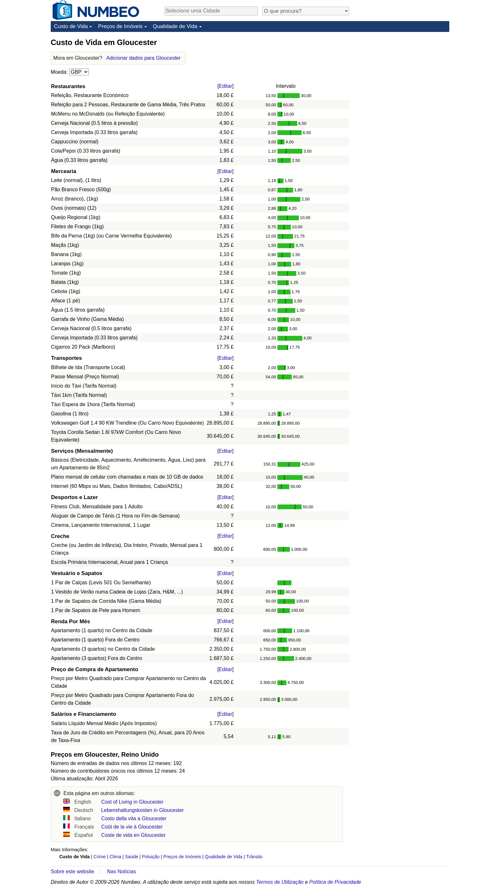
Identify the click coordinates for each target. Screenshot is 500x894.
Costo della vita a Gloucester (133, 818)
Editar (225, 86)
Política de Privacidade (335, 882)
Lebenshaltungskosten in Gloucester (142, 810)
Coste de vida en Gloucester (133, 835)
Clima (115, 856)
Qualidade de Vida (175, 26)
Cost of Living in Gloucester (132, 802)
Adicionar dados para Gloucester (143, 58)
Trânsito (254, 856)
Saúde (131, 856)
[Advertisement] (401, 77)
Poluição (150, 856)
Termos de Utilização (280, 882)
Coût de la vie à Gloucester (132, 827)
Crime (99, 856)
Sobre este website (72, 871)
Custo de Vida (71, 26)
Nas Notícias (121, 871)
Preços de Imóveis (120, 26)
